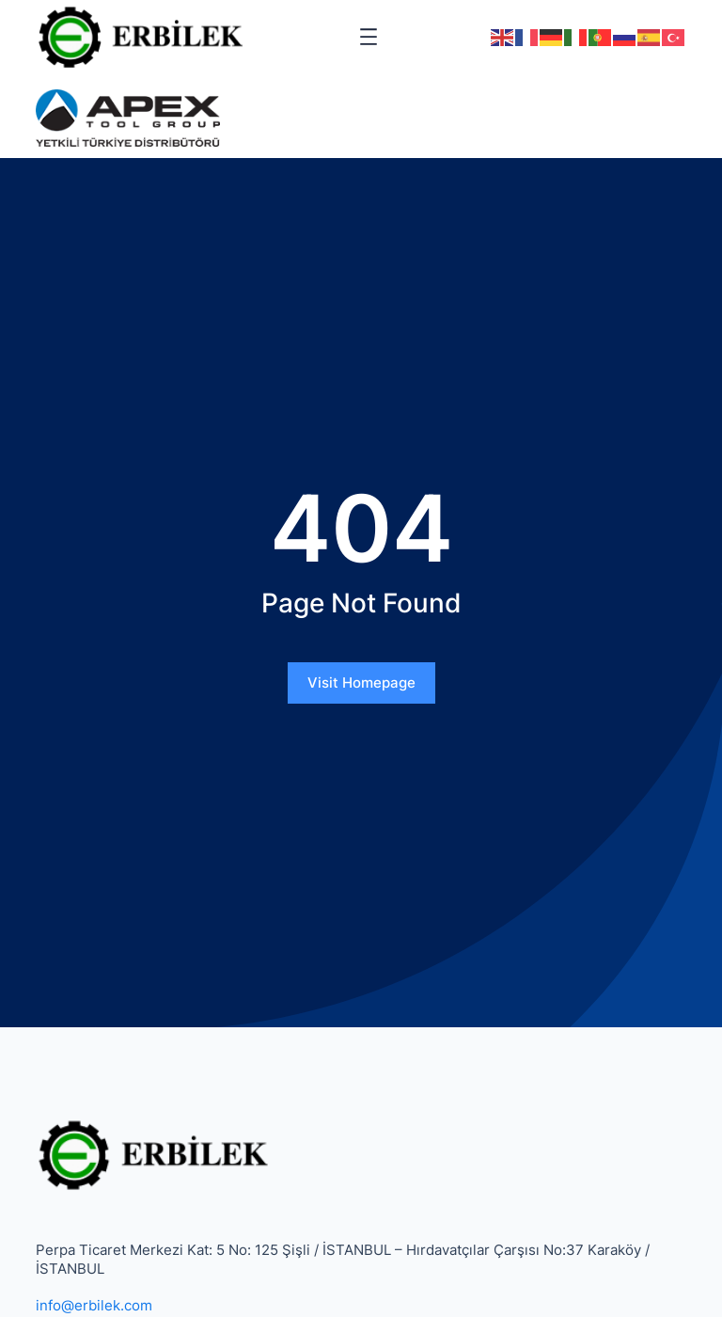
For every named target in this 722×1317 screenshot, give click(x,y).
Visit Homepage (361, 682)
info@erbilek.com (94, 1305)
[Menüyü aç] (368, 37)
